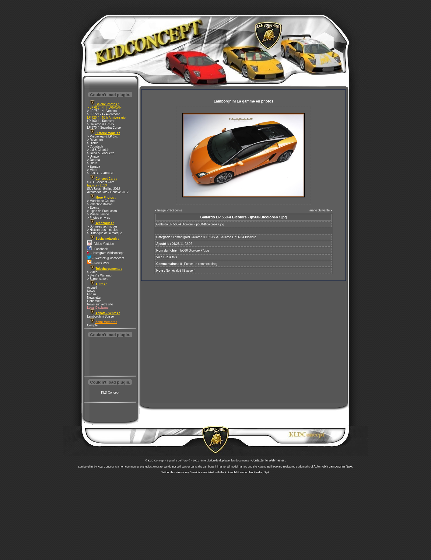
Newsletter (94, 297)
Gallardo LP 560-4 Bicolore (238, 237)
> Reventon (95, 139)
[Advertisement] (110, 357)
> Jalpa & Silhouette (100, 153)
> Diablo (92, 143)
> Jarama (93, 160)
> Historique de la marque (104, 233)
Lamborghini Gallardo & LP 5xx (194, 237)
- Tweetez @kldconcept (105, 258)
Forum (91, 294)
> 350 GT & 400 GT (100, 173)
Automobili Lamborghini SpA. (333, 466)
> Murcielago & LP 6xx (102, 136)
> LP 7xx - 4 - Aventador (103, 114)
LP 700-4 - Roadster (100, 121)
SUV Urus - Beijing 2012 (103, 188)
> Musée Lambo (98, 214)
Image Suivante (319, 210)
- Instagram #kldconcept (105, 253)
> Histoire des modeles (102, 229)
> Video (92, 272)
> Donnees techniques (102, 226)
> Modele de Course (100, 201)
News (91, 291)
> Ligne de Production (102, 211)
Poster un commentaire (200, 264)
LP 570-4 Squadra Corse (104, 127)
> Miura (92, 170)
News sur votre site (100, 304)
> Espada (93, 166)
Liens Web (94, 301)
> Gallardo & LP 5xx (100, 124)
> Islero (92, 163)
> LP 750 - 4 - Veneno (102, 111)
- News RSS (98, 263)
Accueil (92, 287)
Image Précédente (169, 210)
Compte (92, 325)
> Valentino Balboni (100, 204)
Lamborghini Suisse (100, 316)
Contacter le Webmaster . (268, 460)
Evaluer (189, 270)
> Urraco (93, 156)
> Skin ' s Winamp (99, 275)
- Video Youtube (100, 243)
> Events (93, 207)
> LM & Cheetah (98, 149)
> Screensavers (97, 278)
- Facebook (97, 249)
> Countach (95, 146)
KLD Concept (110, 392)
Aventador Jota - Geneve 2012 (107, 192)
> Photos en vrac (98, 217)
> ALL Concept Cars (100, 182)
